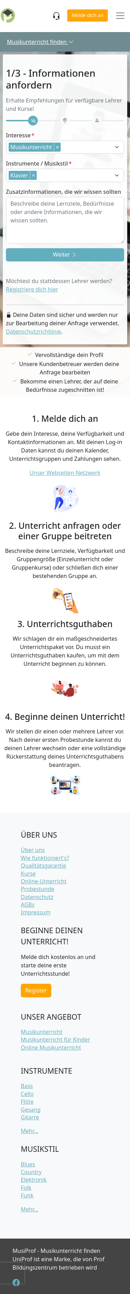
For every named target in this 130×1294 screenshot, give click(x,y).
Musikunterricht (41, 1032)
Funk (27, 1195)
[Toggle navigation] (120, 16)
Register (36, 990)
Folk (26, 1188)
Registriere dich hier (32, 289)
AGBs (28, 904)
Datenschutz (37, 897)
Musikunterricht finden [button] (40, 42)
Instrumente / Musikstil (37, 163)
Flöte (27, 1101)
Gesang (31, 1109)
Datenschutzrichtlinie (33, 331)
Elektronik (34, 1179)
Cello (27, 1094)
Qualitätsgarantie (43, 865)
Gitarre (30, 1117)
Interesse (18, 135)
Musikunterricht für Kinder (55, 1039)
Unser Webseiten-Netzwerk (64, 473)
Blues (28, 1164)
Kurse (28, 873)
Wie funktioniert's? (45, 858)
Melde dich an (88, 15)
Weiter (65, 254)
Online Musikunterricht (51, 1047)
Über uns (33, 850)
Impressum (36, 912)
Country (31, 1172)
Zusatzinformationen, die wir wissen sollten (63, 192)
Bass (27, 1086)
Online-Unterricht (44, 881)
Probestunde (37, 889)
